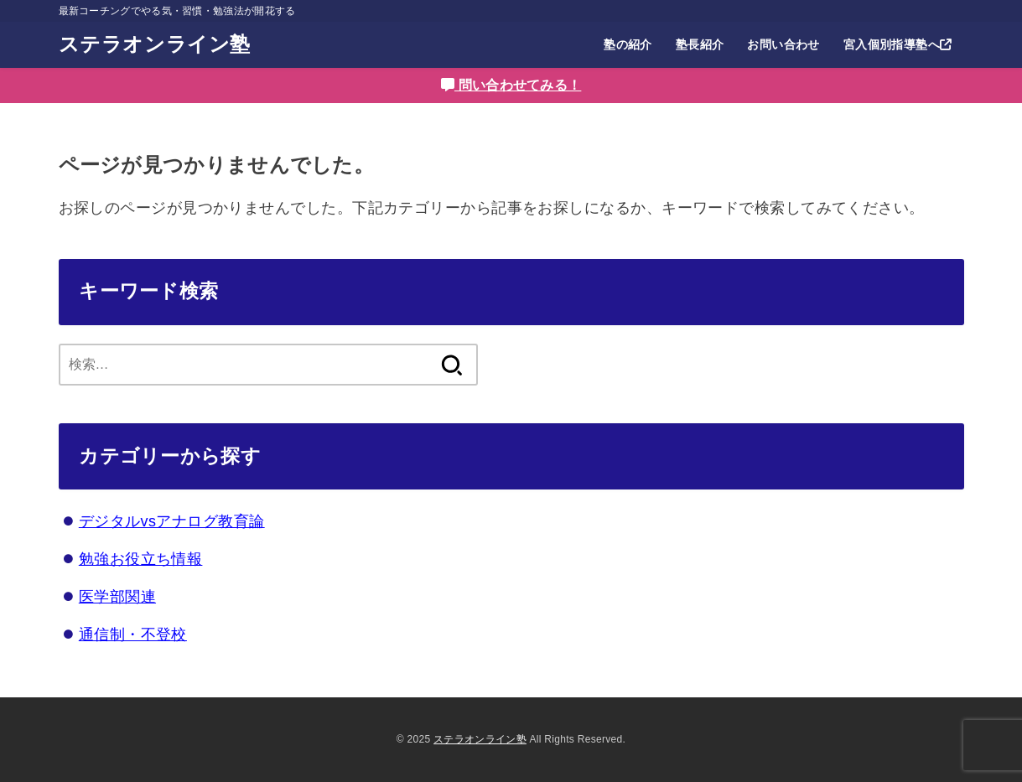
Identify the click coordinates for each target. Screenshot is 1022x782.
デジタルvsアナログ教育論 (172, 521)
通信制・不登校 (133, 634)
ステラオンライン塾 (155, 44)
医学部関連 (117, 596)
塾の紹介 (628, 44)
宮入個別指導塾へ (897, 44)
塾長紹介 (700, 44)
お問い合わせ (783, 44)
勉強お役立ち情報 (141, 559)
